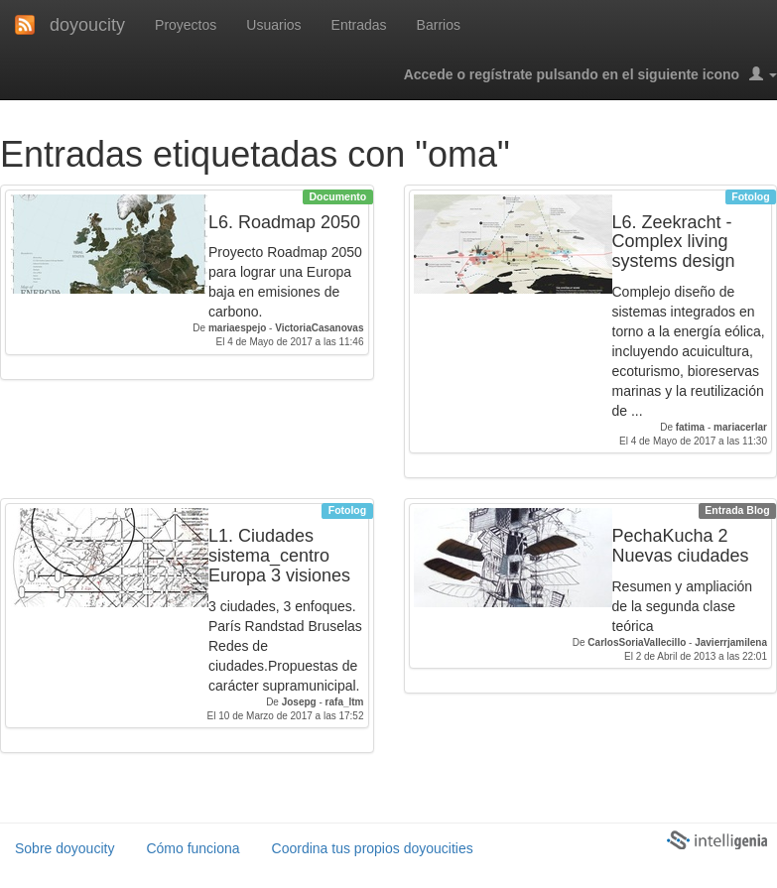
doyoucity (87, 25)
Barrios (438, 25)
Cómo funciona (192, 848)
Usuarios (273, 25)
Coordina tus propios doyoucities (372, 848)
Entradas (359, 25)
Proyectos (185, 25)
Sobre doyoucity (64, 848)
